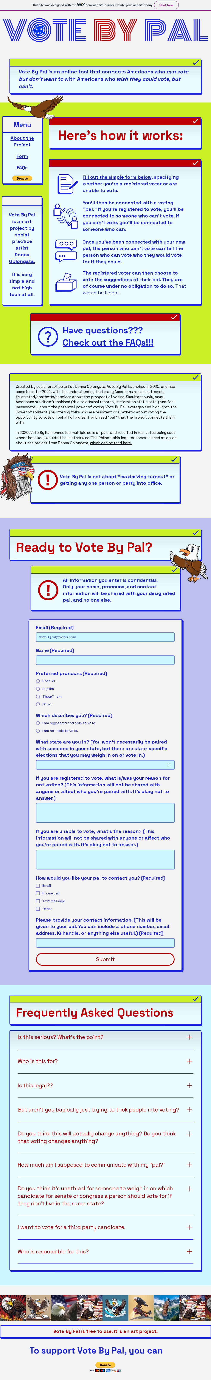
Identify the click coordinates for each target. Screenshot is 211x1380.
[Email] (104, 637)
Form (22, 156)
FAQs (22, 168)
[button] (22, 178)
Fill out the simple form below (117, 177)
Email (55, 627)
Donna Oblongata (90, 386)
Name (55, 650)
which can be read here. (111, 443)
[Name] (104, 660)
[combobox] (105, 765)
